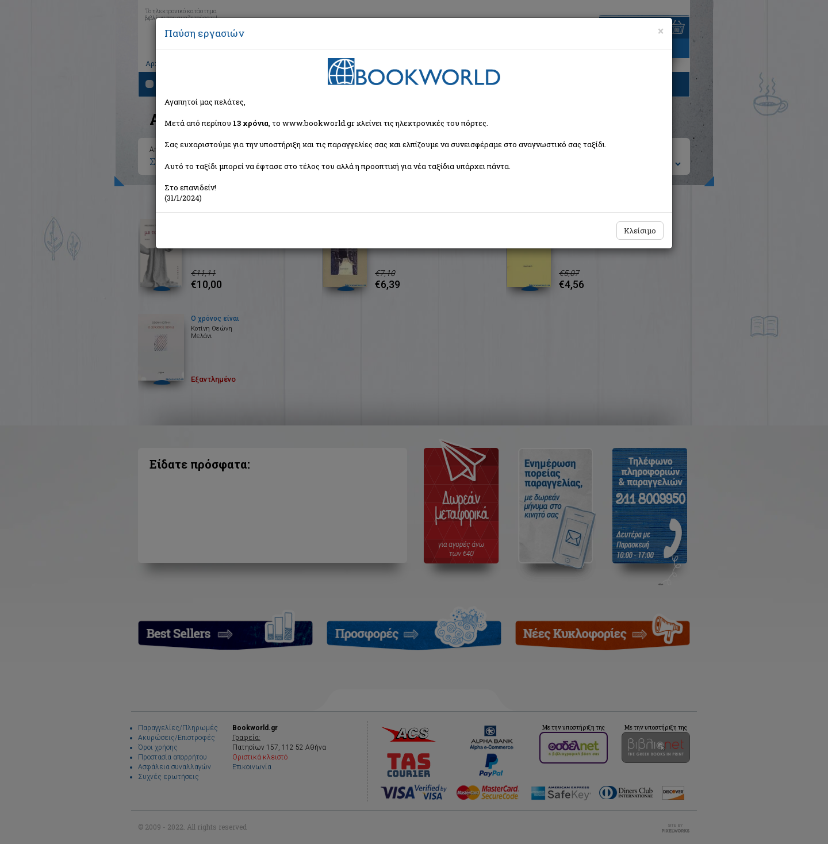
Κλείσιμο (640, 230)
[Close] (661, 31)
